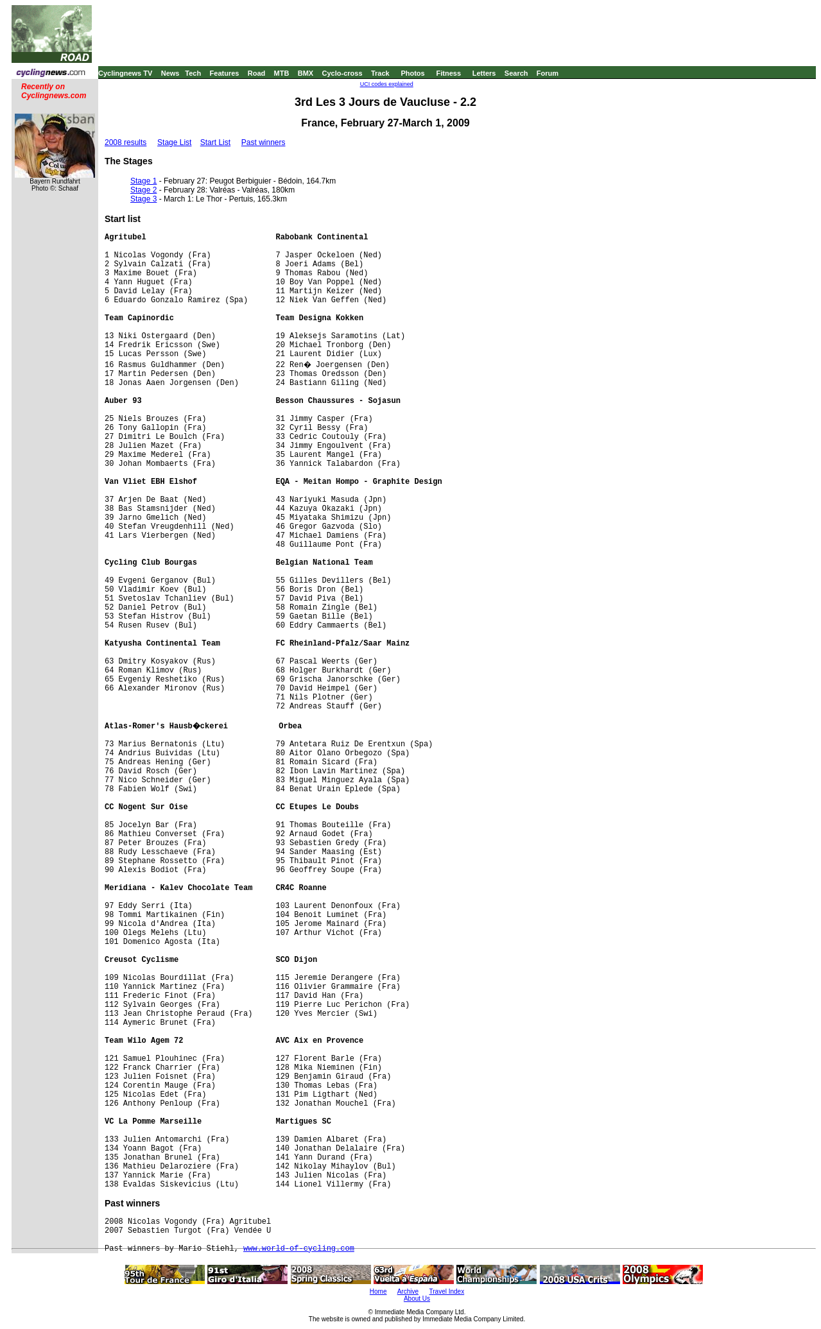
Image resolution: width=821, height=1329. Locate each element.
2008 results (125, 142)
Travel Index (447, 1291)
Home (378, 1291)
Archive (408, 1291)
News (170, 73)
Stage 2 (143, 189)
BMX (305, 73)
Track (380, 73)
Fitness (448, 73)
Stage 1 (143, 180)
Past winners (263, 142)
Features (224, 73)
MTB (282, 73)
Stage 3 (143, 198)
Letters (484, 73)
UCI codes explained (386, 84)
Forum (547, 73)
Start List (215, 142)
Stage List (174, 142)
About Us (417, 1298)
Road (257, 73)
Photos (412, 73)
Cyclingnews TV (125, 73)
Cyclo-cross (342, 73)
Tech (193, 73)
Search (516, 73)
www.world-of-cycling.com (298, 1248)
